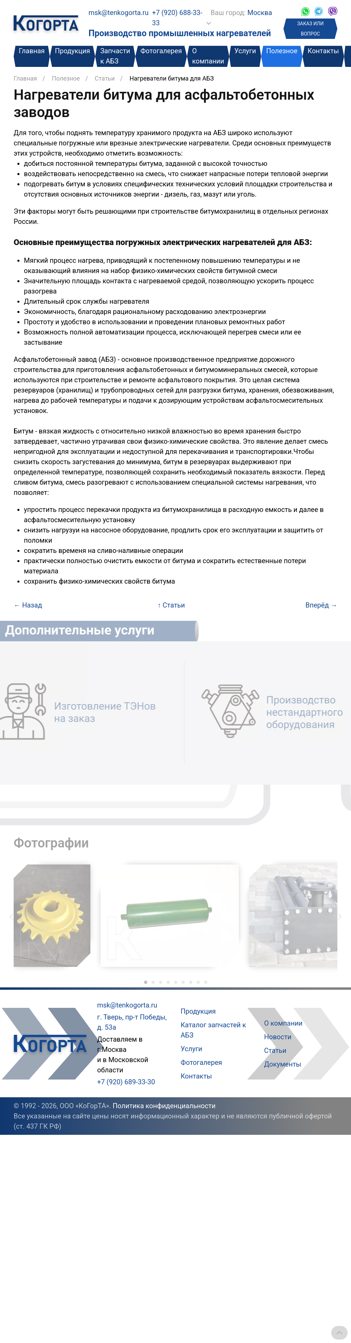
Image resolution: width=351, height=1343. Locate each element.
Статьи (105, 78)
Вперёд (321, 605)
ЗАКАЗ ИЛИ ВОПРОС (310, 29)
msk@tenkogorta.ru (119, 13)
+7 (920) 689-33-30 (126, 1082)
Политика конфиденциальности (164, 1106)
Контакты (323, 51)
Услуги (245, 51)
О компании (208, 56)
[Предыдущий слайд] (11, 916)
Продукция (72, 51)
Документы (282, 1064)
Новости (277, 1037)
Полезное (281, 51)
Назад (28, 605)
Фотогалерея (161, 51)
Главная (32, 51)
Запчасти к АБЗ (115, 56)
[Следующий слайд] (339, 916)
